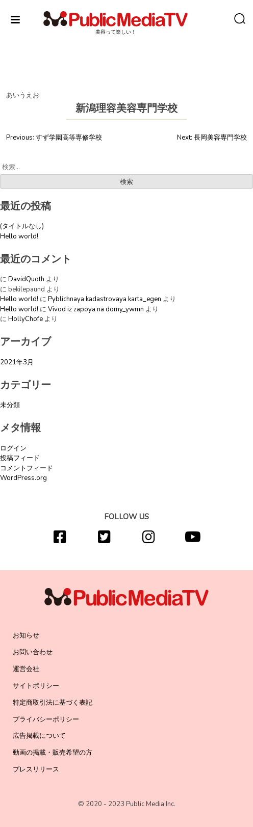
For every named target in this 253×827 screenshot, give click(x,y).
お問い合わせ (33, 652)
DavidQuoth (26, 279)
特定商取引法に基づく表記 (52, 702)
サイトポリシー (36, 685)
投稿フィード (20, 458)
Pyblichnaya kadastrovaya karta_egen (104, 299)
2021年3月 (17, 362)
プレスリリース (36, 769)
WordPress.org (23, 478)
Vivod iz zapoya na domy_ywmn (96, 309)
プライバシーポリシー (46, 719)
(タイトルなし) (22, 226)
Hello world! (19, 236)
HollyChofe (25, 319)
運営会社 (26, 669)
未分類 (10, 405)
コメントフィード (26, 468)
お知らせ (26, 635)
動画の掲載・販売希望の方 (52, 752)
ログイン (13, 448)
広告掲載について (39, 735)
